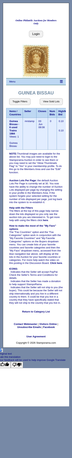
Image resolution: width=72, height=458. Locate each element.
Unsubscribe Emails (29, 327)
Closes (42, 111)
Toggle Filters (19, 101)
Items (12, 111)
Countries (15, 114)
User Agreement (36, 336)
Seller (27, 111)
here (45, 220)
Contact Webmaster (25, 324)
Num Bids (52, 113)
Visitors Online (48, 324)
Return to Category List (36, 311)
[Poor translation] (17, 365)
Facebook (49, 327)
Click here (56, 263)
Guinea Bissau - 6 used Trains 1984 (14, 127)
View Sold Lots (51, 101)
